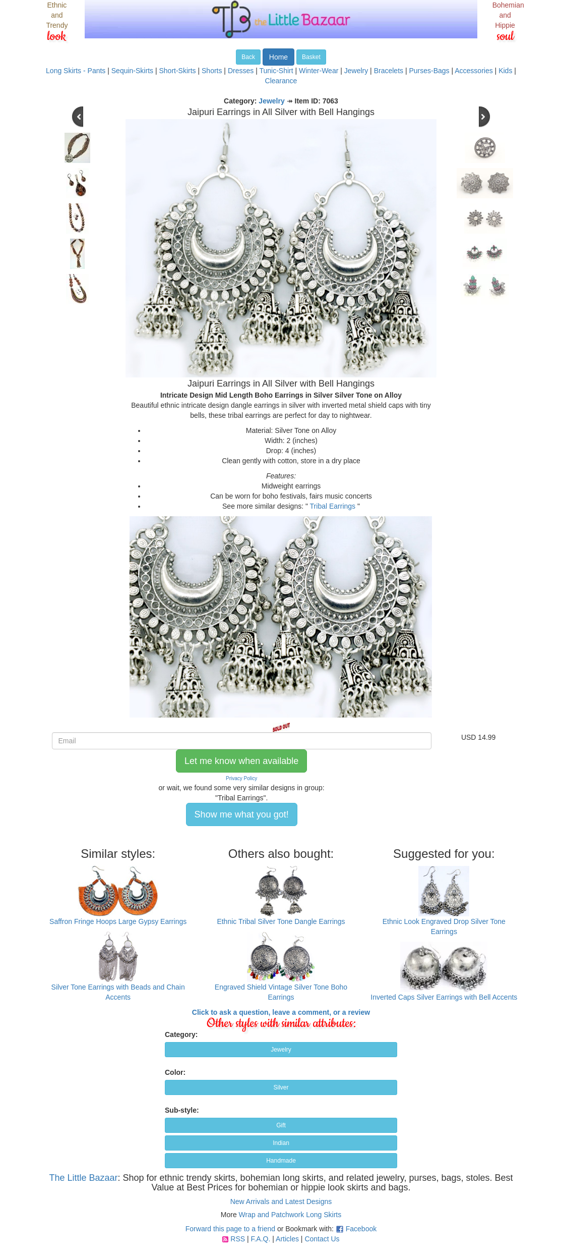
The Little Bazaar (83, 1178)
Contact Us (321, 1239)
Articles (287, 1239)
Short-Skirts (177, 71)
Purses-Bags (429, 71)
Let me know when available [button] (241, 761)
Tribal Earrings (333, 506)
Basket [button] (311, 57)
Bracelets (388, 71)
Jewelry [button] (281, 1049)
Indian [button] (281, 1142)
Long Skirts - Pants (75, 71)
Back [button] (248, 57)
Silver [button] (280, 1087)
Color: (175, 1072)
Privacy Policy (241, 778)
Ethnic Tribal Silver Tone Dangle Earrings (281, 921)
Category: (181, 1034)
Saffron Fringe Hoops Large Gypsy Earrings (117, 921)
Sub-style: (182, 1110)
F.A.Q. (260, 1239)
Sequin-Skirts (132, 71)
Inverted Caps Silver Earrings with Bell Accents (443, 997)
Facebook (361, 1229)
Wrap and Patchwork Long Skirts (290, 1215)
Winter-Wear (318, 71)
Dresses (241, 71)
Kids (505, 71)
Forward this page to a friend (230, 1229)
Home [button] (278, 57)
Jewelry (356, 71)
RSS (237, 1239)
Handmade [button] (281, 1160)
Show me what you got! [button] (242, 814)
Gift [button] (281, 1125)
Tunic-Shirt (276, 71)
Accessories (473, 71)
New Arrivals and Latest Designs (281, 1201)
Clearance (281, 81)
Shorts (212, 71)
